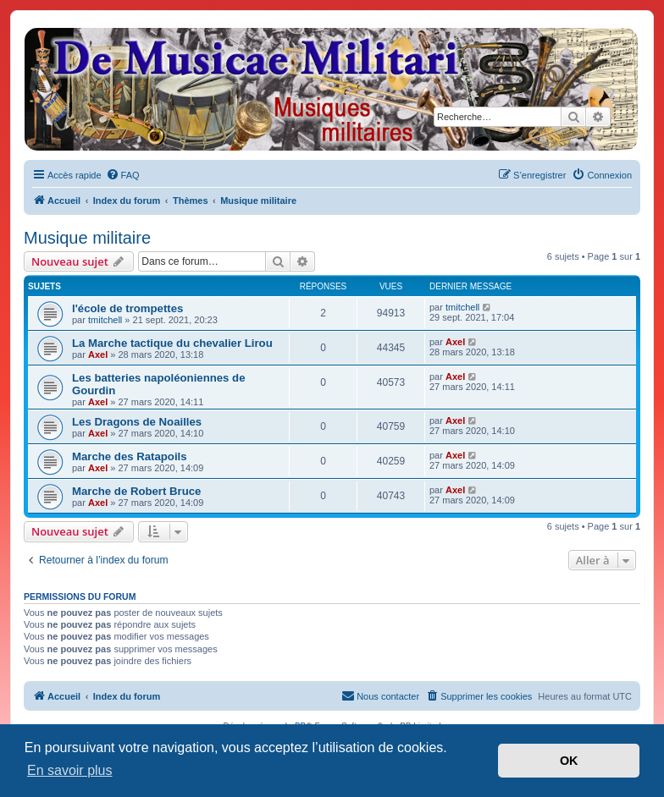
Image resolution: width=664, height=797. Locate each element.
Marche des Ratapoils (129, 456)
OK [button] (569, 760)
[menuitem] (123, 175)
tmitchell (105, 320)
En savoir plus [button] (70, 770)
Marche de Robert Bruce (136, 491)
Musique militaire (87, 237)
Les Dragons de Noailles (137, 421)
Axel (98, 354)
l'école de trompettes (127, 308)
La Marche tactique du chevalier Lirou (172, 343)
